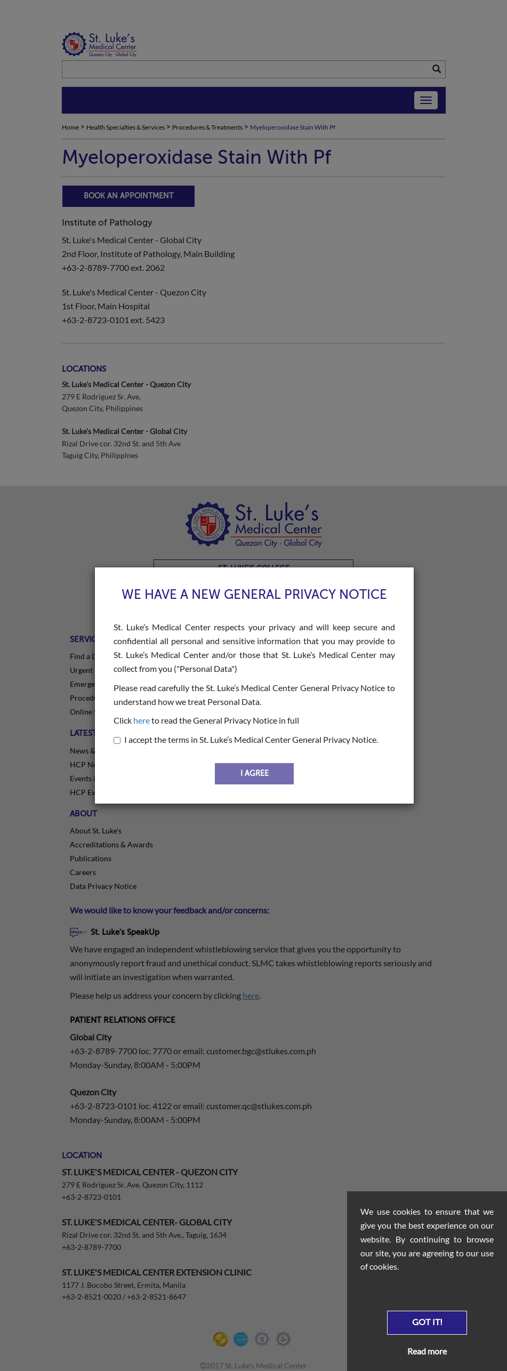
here (141, 720)
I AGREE (254, 773)
